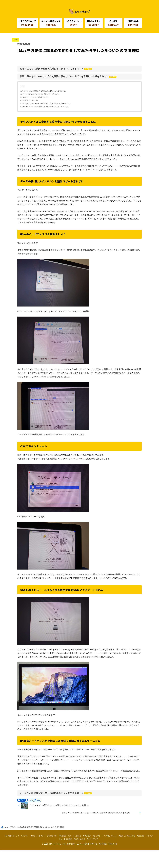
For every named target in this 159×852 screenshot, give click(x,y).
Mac (38, 802)
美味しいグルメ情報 (127, 838)
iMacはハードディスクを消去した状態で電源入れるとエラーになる (45, 109)
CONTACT (133, 23)
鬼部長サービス (65, 838)
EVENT (73, 23)
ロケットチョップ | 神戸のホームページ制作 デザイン (73, 846)
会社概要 (97, 838)
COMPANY (113, 23)
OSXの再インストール (30, 102)
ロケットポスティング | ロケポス (44, 838)
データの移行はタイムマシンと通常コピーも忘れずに (40, 96)
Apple (31, 802)
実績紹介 (141, 838)
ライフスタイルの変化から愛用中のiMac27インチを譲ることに (44, 93)
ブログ (15, 42)
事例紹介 (87, 838)
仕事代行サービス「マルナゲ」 (17, 838)
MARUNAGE (27, 23)
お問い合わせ (80, 841)
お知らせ (78, 838)
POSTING (50, 23)
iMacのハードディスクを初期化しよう (35, 99)
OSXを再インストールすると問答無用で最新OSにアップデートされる (46, 105)
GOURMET (94, 23)
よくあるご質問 (66, 841)
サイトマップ (93, 841)
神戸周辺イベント (110, 838)
